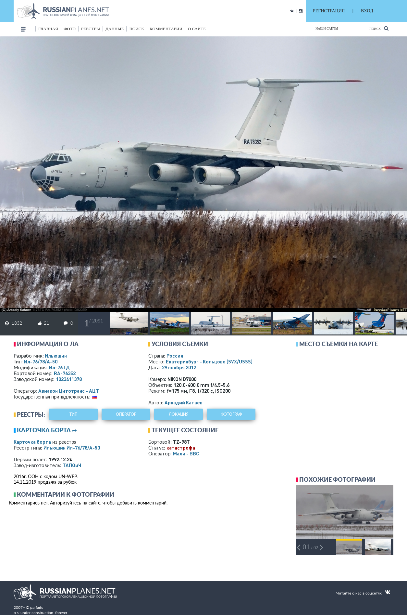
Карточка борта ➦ (47, 430)
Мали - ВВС (186, 453)
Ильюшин (56, 356)
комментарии (166, 28)
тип (73, 414)
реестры (90, 28)
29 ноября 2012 (179, 367)
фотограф (231, 414)
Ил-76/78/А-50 (40, 361)
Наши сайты (326, 28)
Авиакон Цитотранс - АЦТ (68, 391)
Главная (48, 28)
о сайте (197, 28)
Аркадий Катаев (184, 402)
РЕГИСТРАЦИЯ (329, 10)
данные (114, 28)
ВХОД (367, 10)
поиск (136, 28)
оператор (126, 414)
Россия (174, 356)
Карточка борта (32, 442)
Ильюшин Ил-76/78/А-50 (71, 448)
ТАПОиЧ (72, 465)
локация (179, 414)
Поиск (378, 28)
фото (70, 28)
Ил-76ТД (59, 367)
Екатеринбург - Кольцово (209, 361)
